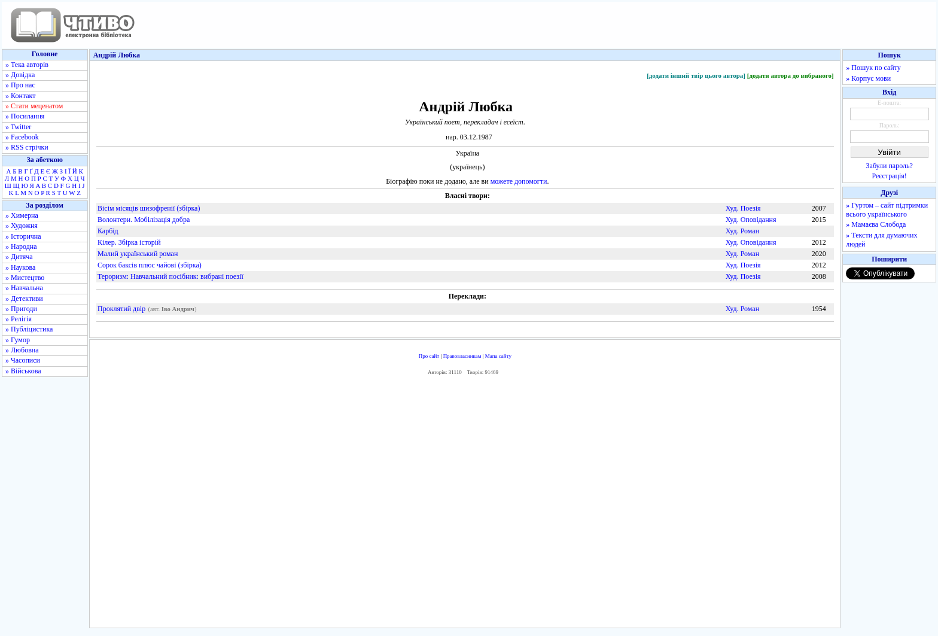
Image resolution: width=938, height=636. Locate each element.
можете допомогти (519, 181)
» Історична (23, 236)
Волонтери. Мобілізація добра (144, 219)
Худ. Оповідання (751, 219)
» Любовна (22, 350)
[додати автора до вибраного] (790, 75)
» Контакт (20, 96)
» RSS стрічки (26, 147)
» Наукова (20, 267)
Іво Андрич (178, 309)
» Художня (21, 225)
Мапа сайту (498, 356)
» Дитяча (19, 256)
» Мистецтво (24, 277)
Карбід (108, 231)
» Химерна (21, 215)
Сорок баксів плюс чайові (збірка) (150, 265)
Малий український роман (138, 253)
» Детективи (24, 298)
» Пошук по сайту (873, 67)
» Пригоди (21, 309)
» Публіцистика (29, 329)
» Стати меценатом (34, 106)
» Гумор (17, 340)
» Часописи (22, 360)
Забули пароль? (889, 166)
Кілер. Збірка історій (129, 242)
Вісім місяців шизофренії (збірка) (149, 208)
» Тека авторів (26, 64)
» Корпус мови (868, 78)
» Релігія (18, 319)
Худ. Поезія (743, 208)
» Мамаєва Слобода (876, 224)
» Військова (23, 371)
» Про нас (20, 85)
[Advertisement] (464, 505)
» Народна (21, 246)
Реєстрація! (889, 176)
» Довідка (20, 75)
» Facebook (22, 137)
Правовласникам (462, 356)
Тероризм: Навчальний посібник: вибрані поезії (170, 276)
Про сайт (429, 356)
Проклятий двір (121, 309)
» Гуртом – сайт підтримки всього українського (887, 209)
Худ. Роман (742, 231)
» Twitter (18, 127)
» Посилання (24, 116)
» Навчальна (24, 288)
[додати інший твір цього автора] (696, 75)
